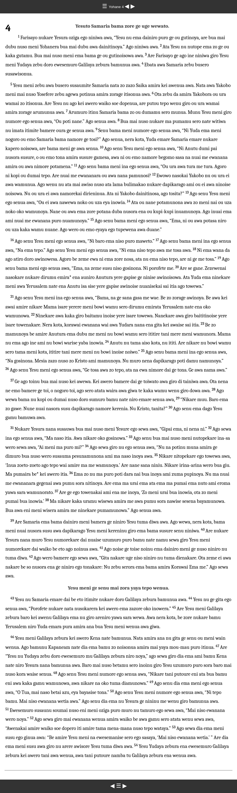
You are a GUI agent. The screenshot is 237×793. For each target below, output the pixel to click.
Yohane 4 (117, 7)
